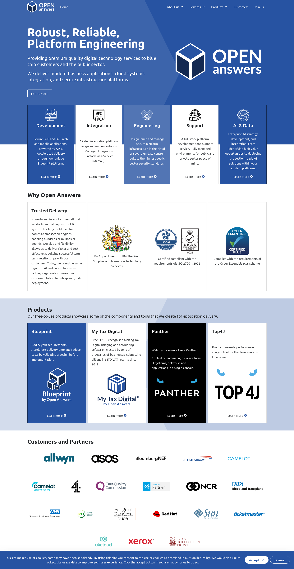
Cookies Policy (200, 557)
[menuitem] (64, 7)
